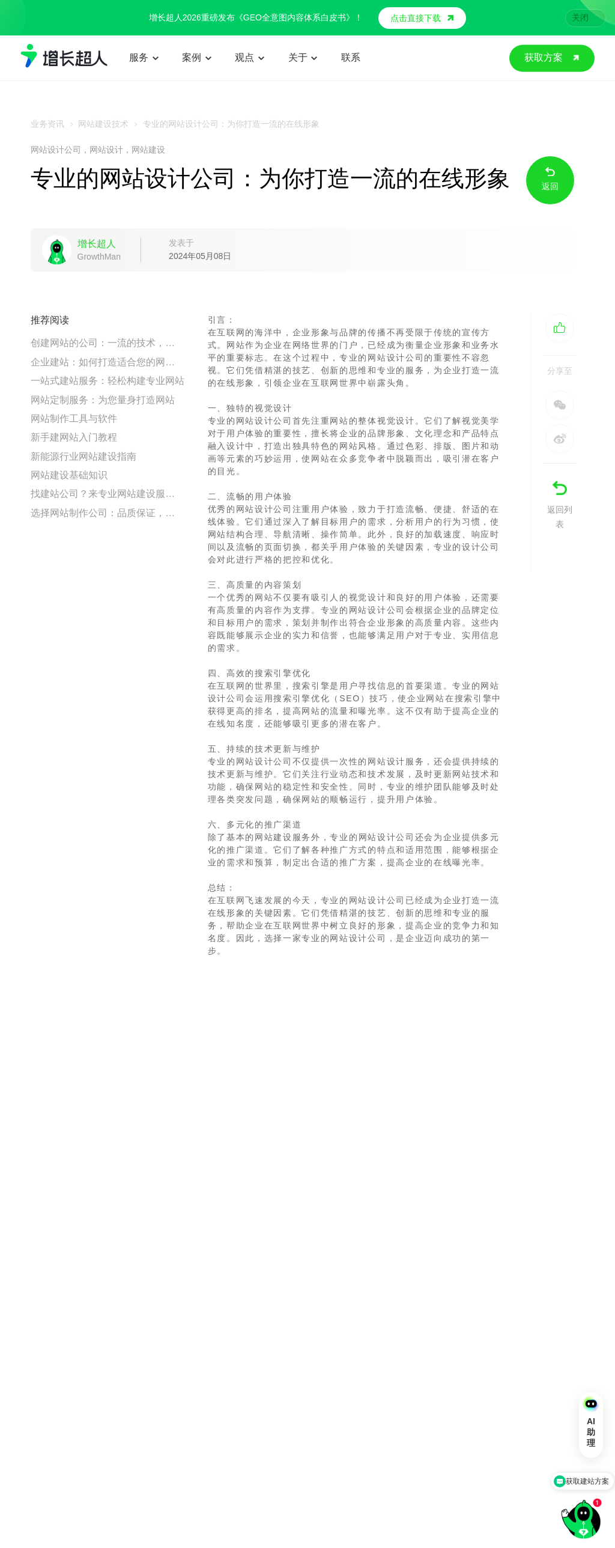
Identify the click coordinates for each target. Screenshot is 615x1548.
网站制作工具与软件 (74, 418)
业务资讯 (47, 124)
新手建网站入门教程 (74, 437)
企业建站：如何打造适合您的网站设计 (107, 362)
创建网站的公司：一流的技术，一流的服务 (107, 343)
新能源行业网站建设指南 (83, 456)
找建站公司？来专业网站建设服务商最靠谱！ (107, 494)
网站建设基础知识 (69, 475)
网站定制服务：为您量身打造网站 (103, 400)
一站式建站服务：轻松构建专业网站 (107, 381)
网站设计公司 (56, 149)
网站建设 (148, 149)
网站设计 (106, 149)
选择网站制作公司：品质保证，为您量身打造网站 (107, 513)
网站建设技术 (103, 124)
